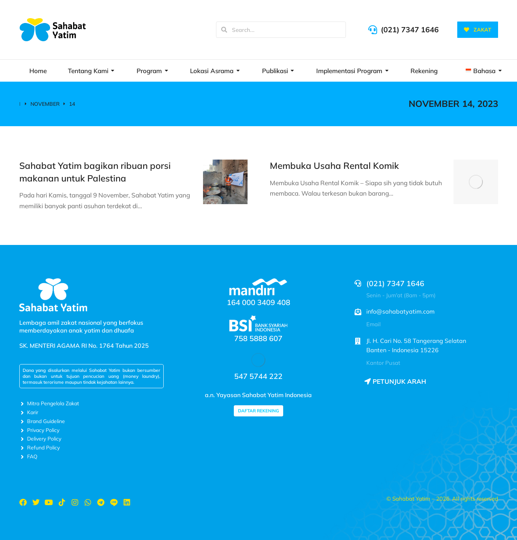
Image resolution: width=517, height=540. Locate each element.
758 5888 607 (258, 338)
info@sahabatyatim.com (400, 311)
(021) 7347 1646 (410, 29)
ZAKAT (477, 29)
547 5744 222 (258, 376)
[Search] (224, 29)
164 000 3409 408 (258, 302)
